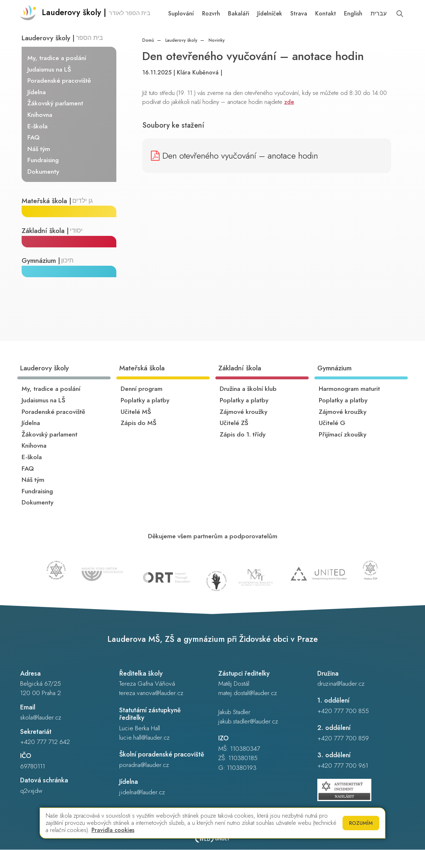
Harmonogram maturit (349, 389)
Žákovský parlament (56, 103)
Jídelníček (269, 13)
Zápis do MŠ (138, 423)
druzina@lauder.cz (340, 684)
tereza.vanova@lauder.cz (151, 693)
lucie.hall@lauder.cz (144, 737)
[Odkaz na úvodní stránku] (86, 14)
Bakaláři (238, 13)
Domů (148, 40)
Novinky (216, 40)
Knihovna (40, 114)
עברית (378, 13)
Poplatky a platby (145, 400)
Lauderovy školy (180, 40)
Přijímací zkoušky (342, 434)
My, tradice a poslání (57, 58)
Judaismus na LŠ (49, 69)
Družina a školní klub (248, 389)
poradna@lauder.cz (144, 765)
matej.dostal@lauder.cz (247, 693)
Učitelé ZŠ (234, 423)
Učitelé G (332, 423)
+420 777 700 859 (343, 738)
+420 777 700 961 (342, 766)
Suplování (181, 13)
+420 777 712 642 (45, 742)
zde (289, 101)
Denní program (141, 389)
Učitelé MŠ (136, 411)
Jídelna (37, 92)
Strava (298, 13)
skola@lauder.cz (40, 717)
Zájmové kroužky (243, 411)
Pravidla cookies (112, 830)
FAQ (34, 137)
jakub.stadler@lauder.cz (248, 721)
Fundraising (43, 160)
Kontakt (325, 13)
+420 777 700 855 (343, 711)
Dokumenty (43, 171)
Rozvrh (211, 13)
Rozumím (361, 823)
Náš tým (39, 149)
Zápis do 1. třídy (242, 434)
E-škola (38, 126)
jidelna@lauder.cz (142, 792)
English (353, 13)
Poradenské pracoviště (59, 80)
